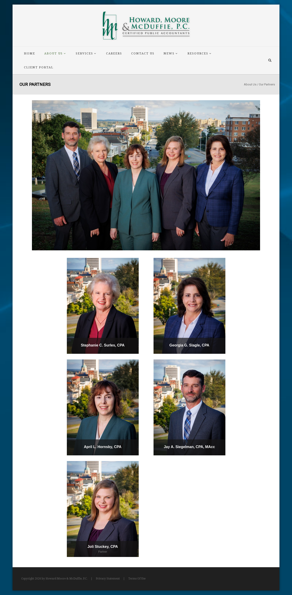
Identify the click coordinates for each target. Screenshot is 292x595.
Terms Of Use (137, 578)
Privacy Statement (108, 578)
